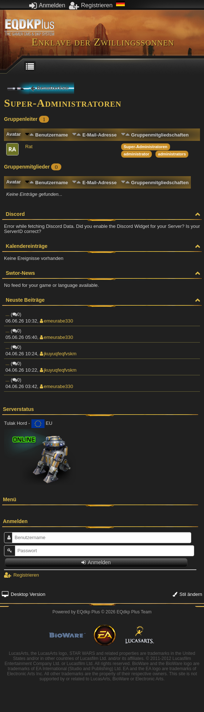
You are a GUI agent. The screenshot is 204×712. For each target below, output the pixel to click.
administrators (172, 154)
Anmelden (47, 5)
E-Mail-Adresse (99, 135)
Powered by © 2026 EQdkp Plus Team (102, 611)
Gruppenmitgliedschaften (159, 135)
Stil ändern (187, 594)
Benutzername (51, 135)
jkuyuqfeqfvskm (58, 353)
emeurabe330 (56, 321)
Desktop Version (23, 594)
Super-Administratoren (146, 147)
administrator (136, 154)
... (7, 314)
